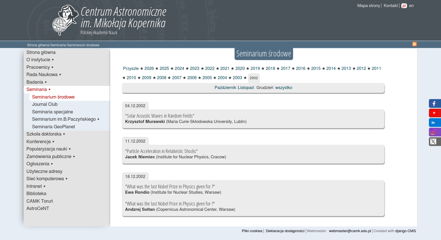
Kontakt (391, 6)
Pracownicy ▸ (40, 67)
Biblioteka (36, 193)
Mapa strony (368, 6)
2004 (222, 78)
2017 (285, 69)
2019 (254, 69)
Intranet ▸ (36, 186)
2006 (191, 78)
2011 (376, 69)
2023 (194, 69)
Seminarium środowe (53, 97)
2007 (176, 78)
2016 (300, 69)
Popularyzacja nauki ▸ (48, 149)
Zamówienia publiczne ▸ (51, 156)
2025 (164, 69)
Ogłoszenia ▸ (40, 164)
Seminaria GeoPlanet (53, 127)
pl (404, 6)
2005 (206, 78)
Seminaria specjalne (52, 112)
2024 (179, 69)
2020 (239, 69)
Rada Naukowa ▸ (44, 74)
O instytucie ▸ (40, 60)
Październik (225, 88)
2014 (330, 69)
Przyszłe (130, 69)
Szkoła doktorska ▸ (46, 134)
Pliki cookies (252, 231)
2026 (148, 69)
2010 (131, 78)
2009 (146, 78)
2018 (270, 69)
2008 (161, 78)
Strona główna (38, 45)
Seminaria (58, 45)
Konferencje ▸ (40, 142)
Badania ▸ (37, 82)
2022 (209, 69)
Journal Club (45, 104)
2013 (346, 69)
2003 (237, 78)
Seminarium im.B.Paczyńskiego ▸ (66, 119)
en (411, 6)
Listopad (246, 88)
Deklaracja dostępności (285, 231)
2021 (224, 69)
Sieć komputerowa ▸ (47, 179)
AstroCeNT (37, 208)
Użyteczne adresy (44, 171)
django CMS (405, 231)
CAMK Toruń (39, 201)
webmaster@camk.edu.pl (350, 231)
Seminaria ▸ (38, 89)
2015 (315, 69)
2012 (361, 69)
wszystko (283, 88)
